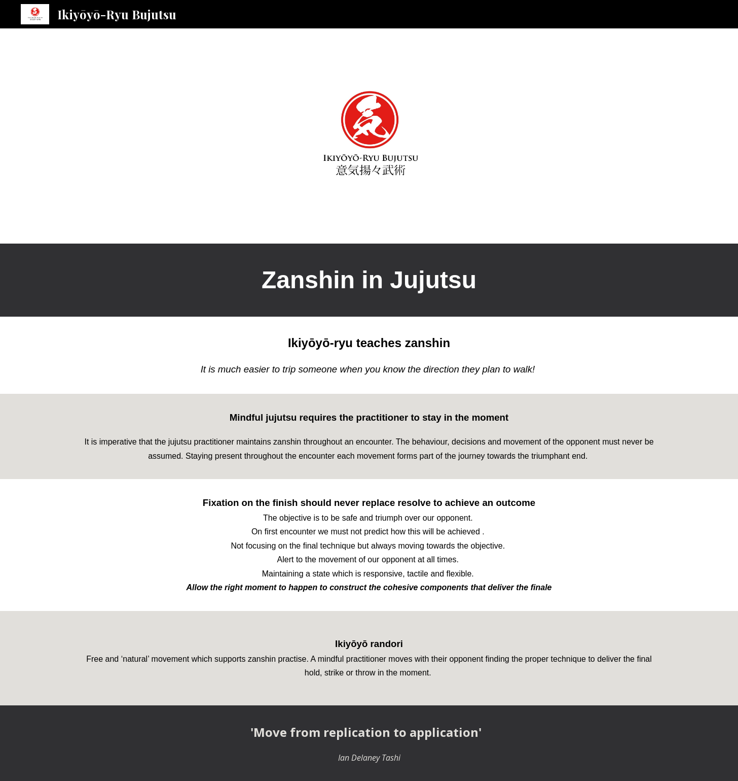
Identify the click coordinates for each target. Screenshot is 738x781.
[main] (369, 280)
